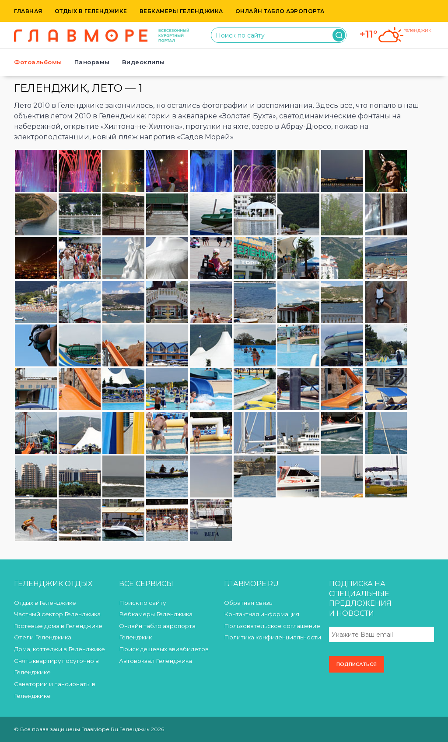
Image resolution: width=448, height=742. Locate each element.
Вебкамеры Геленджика (181, 11)
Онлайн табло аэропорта (280, 11)
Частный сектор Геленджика (57, 614)
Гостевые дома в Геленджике (58, 625)
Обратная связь (248, 602)
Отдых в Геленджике (91, 11)
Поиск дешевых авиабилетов (164, 648)
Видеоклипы (143, 62)
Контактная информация (261, 614)
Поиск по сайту (142, 602)
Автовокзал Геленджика (155, 660)
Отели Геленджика (42, 637)
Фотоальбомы (38, 62)
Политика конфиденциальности (272, 637)
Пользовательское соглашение (272, 625)
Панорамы (92, 62)
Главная (28, 11)
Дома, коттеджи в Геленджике (59, 648)
